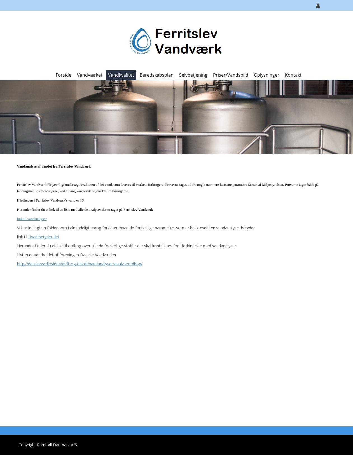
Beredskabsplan (157, 75)
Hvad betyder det (43, 236)
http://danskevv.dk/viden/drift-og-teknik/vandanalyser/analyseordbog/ (79, 263)
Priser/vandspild (230, 75)
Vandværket (89, 75)
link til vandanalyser (32, 219)
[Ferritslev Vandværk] (174, 39)
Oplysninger (266, 75)
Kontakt (293, 75)
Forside (63, 75)
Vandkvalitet (121, 75)
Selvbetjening (193, 75)
